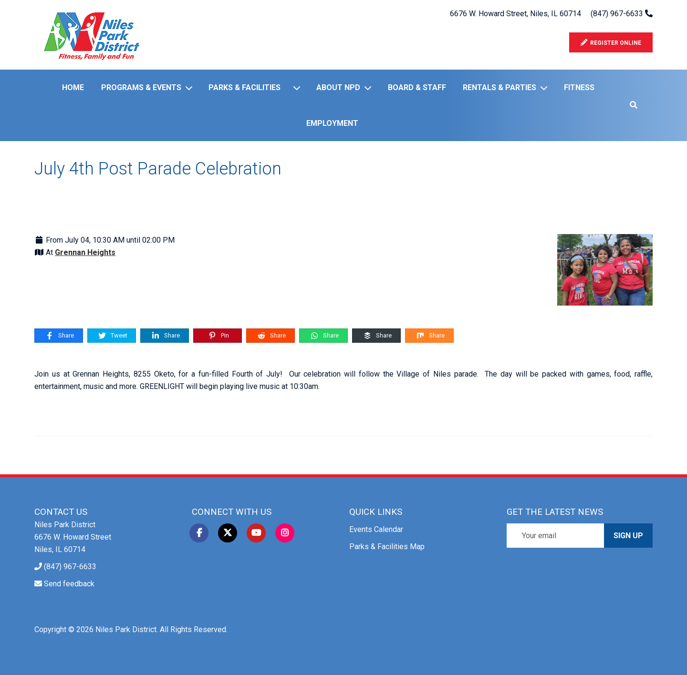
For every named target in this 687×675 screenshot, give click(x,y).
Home (73, 87)
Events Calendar (376, 529)
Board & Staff (417, 87)
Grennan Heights (85, 252)
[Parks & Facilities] (298, 87)
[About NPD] (369, 87)
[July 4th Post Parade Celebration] (605, 269)
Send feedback (69, 583)
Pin (218, 336)
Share (59, 336)
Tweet (112, 336)
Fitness (579, 87)
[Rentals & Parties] (545, 87)
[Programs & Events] (190, 87)
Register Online (611, 42)
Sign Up (628, 535)
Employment (332, 123)
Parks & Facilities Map (387, 546)
